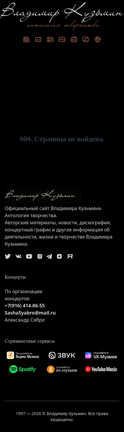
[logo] (62, 196)
